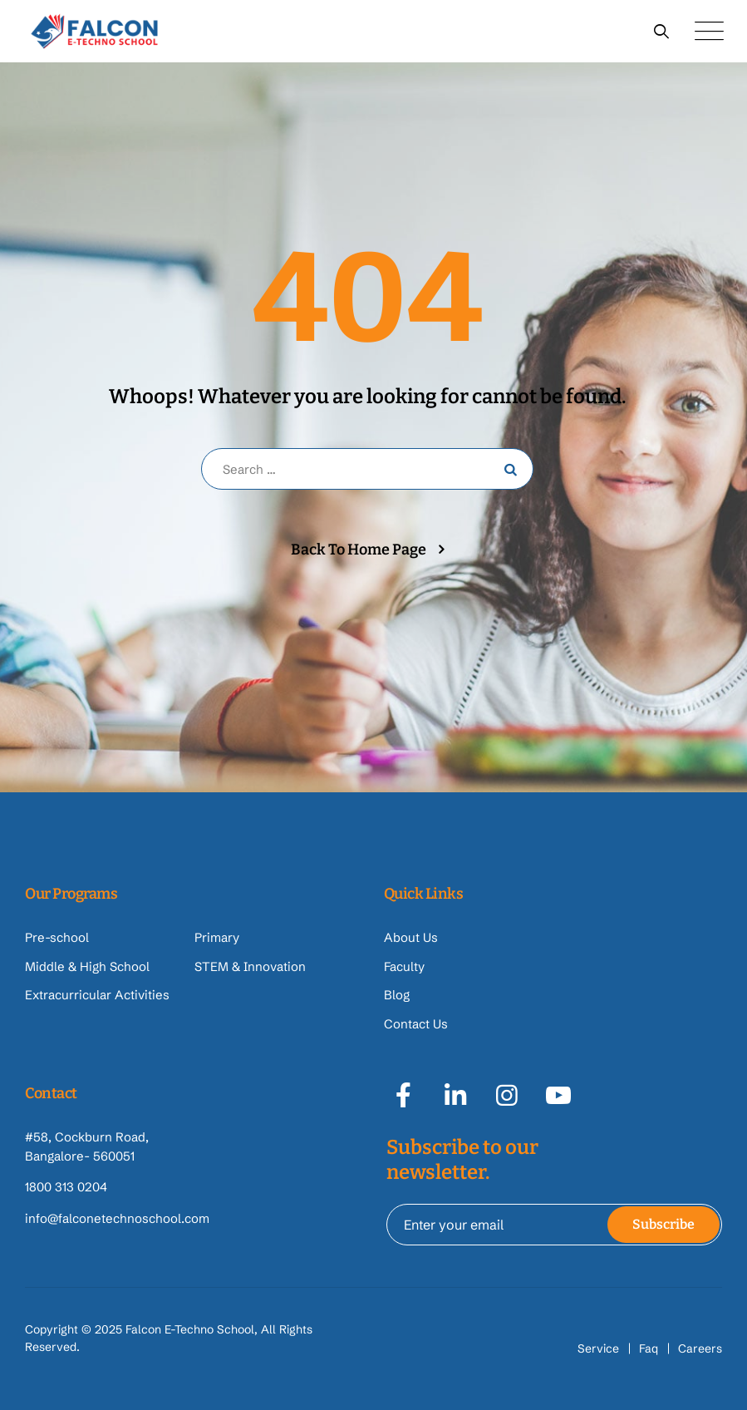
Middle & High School (87, 966)
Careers (700, 1348)
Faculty (404, 966)
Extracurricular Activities (97, 995)
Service (598, 1348)
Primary (216, 937)
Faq (648, 1348)
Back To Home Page (358, 549)
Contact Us (416, 1024)
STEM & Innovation (250, 966)
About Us (411, 937)
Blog (397, 995)
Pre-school (57, 937)
